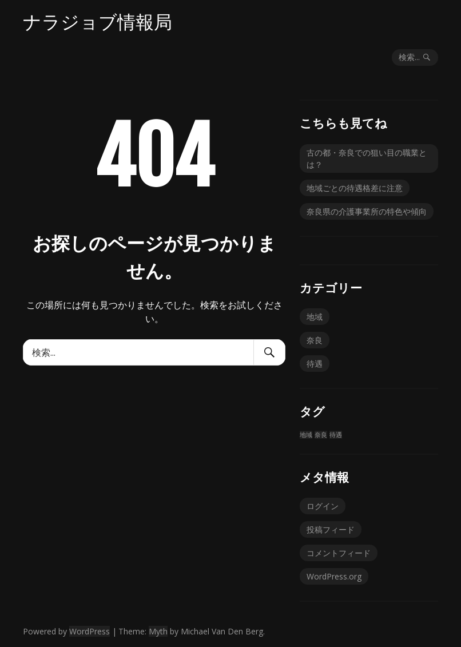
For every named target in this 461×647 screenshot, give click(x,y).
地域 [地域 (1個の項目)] (306, 435)
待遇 (315, 363)
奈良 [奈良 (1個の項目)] (321, 435)
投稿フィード (331, 529)
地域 (315, 316)
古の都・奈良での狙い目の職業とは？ (367, 158)
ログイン (323, 506)
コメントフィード (339, 552)
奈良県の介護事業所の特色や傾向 (367, 211)
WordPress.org (334, 576)
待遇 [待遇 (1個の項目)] (335, 435)
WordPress (89, 631)
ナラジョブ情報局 (97, 21)
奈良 (315, 340)
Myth (158, 631)
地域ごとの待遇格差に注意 (355, 187)
